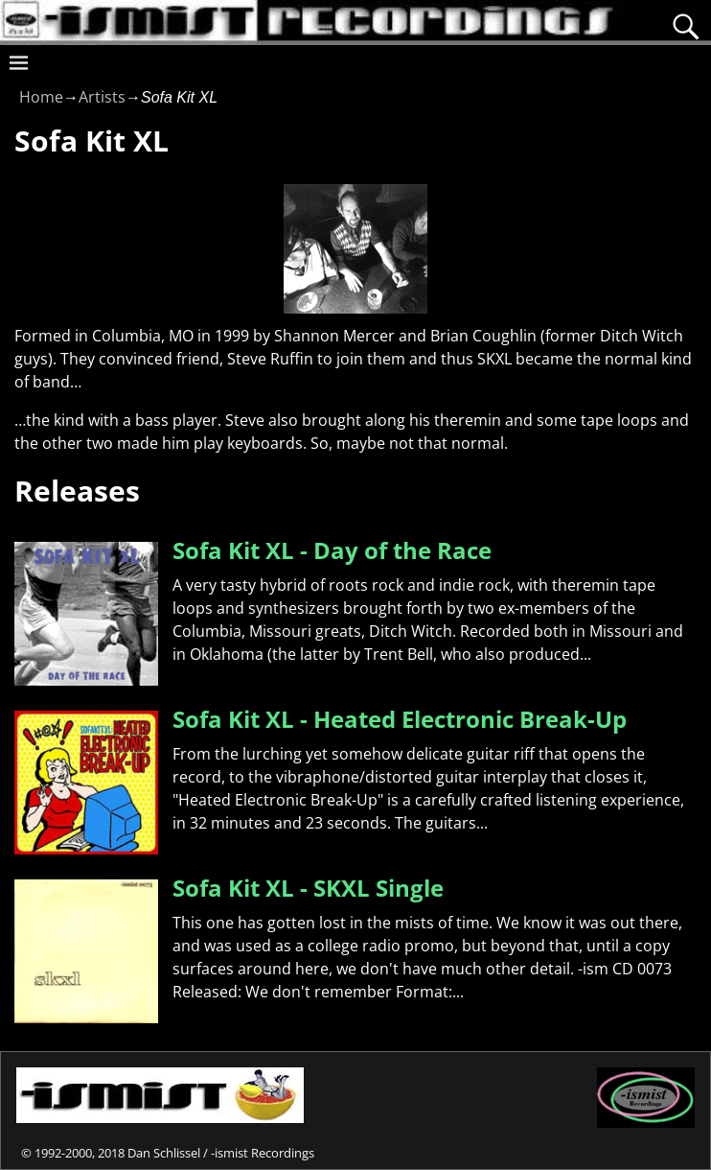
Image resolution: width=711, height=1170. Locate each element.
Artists (102, 96)
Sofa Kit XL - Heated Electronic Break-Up (399, 719)
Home (41, 96)
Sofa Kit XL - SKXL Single (308, 887)
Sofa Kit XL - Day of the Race (332, 550)
